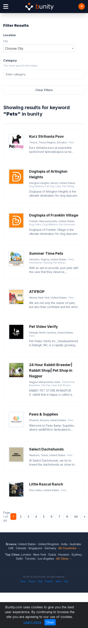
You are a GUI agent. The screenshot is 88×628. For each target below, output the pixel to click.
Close (50, 622)
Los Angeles (46, 558)
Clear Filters (44, 90)
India (64, 544)
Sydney (77, 554)
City (5, 41)
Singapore (35, 548)
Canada (21, 548)
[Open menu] (5, 6)
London (26, 554)
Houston (63, 554)
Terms (23, 581)
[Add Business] (81, 6)
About (58, 581)
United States (27, 544)
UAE (11, 548)
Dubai (52, 554)
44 (76, 516)
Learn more (32, 622)
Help (66, 581)
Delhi (19, 558)
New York (39, 554)
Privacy (32, 581)
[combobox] (39, 48)
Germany (50, 548)
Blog (40, 581)
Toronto (30, 558)
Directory (49, 581)
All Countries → (69, 548)
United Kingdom (48, 544)
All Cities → (64, 558)
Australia (75, 544)
